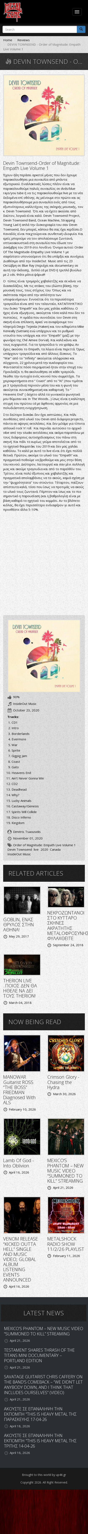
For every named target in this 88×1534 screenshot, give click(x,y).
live (36, 849)
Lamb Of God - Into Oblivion (18, 1162)
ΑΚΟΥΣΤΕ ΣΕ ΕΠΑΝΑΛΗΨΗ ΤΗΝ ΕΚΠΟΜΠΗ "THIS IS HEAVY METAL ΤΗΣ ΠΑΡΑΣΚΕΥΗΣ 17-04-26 (40, 1414)
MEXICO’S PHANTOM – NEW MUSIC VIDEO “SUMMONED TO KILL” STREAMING (65, 1170)
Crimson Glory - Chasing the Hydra (63, 1082)
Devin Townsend (19, 849)
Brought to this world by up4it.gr (44, 1475)
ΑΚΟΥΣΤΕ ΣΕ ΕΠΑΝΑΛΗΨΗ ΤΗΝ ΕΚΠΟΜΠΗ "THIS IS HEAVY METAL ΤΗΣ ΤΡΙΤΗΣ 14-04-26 (40, 1441)
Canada (55, 849)
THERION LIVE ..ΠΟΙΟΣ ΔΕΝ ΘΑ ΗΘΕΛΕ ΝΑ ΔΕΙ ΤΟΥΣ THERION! (20, 988)
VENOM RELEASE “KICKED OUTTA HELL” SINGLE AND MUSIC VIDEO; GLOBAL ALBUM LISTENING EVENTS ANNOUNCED (20, 1259)
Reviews (23, 40)
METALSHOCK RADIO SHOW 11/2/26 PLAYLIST (65, 1243)
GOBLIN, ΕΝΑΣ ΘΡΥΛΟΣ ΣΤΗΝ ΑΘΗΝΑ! (18, 924)
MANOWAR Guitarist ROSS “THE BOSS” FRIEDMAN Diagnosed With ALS (19, 1089)
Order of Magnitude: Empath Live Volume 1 (44, 845)
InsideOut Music (19, 854)
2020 (44, 849)
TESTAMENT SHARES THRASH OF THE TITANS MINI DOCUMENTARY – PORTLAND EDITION (39, 1355)
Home (7, 40)
